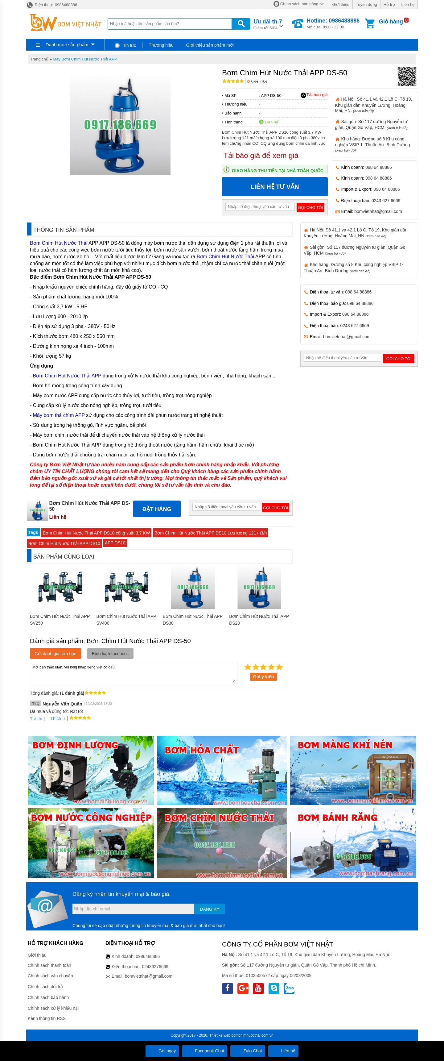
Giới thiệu (340, 4)
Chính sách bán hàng (299, 4)
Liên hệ (407, 4)
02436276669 (155, 966)
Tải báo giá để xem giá (261, 155)
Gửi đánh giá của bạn (55, 653)
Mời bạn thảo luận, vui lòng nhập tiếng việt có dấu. (134, 673)
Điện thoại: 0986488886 (51, 4)
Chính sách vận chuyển (50, 975)
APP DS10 (115, 542)
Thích (53, 718)
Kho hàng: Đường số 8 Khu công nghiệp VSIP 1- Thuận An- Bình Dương (372, 144)
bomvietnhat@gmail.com (378, 211)
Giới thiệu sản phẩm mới (210, 45)
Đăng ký (209, 909)
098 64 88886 (378, 167)
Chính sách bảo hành (48, 997)
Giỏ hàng (391, 22)
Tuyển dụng (366, 4)
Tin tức (125, 45)
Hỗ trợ (389, 4)
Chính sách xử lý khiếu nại (53, 1008)
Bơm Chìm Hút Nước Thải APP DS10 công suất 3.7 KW (96, 532)
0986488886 (148, 956)
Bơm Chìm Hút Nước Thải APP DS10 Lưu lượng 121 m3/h (210, 532)
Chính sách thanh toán (49, 965)
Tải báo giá (314, 95)
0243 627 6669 (386, 200)
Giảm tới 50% (267, 24)
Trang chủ (39, 59)
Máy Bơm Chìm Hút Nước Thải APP (85, 59)
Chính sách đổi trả (45, 986)
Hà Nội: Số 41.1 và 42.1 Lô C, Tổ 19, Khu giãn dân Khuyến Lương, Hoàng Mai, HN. (373, 105)
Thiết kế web (220, 1035)
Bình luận (257, 82)
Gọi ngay (162, 1050)
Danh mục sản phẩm (67, 44)
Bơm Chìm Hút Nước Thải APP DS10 (64, 543)
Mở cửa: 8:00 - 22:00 (333, 23)
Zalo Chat (247, 1050)
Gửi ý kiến (263, 676)
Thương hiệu (161, 45)
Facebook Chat (204, 1050)
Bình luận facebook (110, 653)
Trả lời (36, 718)
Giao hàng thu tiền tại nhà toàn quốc (277, 170)
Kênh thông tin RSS (47, 1018)
